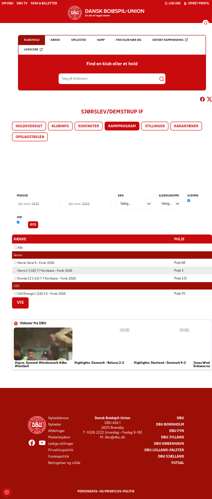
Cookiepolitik (58, 456)
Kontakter (88, 126)
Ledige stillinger (61, 443)
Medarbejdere (59, 437)
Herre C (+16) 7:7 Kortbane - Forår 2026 (43, 270)
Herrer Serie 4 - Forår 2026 (34, 263)
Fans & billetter (44, 3)
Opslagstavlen (30, 137)
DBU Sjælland (171, 456)
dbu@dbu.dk (115, 437)
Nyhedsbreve (58, 418)
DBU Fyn (176, 431)
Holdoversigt (29, 126)
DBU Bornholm (170, 424)
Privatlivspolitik (60, 450)
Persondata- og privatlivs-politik (106, 491)
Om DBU (7, 3)
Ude (19, 217)
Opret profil (196, 3)
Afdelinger (56, 431)
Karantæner (186, 126)
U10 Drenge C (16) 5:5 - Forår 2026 (40, 293)
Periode (22, 195)
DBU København (169, 443)
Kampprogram (122, 126)
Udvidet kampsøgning (170, 39)
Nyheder (54, 424)
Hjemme (192, 195)
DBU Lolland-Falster (164, 450)
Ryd (33, 224)
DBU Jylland (172, 437)
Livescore (33, 49)
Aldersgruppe (169, 195)
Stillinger (155, 126)
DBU (180, 418)
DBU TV (22, 3)
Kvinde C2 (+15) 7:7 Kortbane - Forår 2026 (45, 278)
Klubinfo (60, 126)
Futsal (177, 463)
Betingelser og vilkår (64, 463)
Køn (121, 195)
